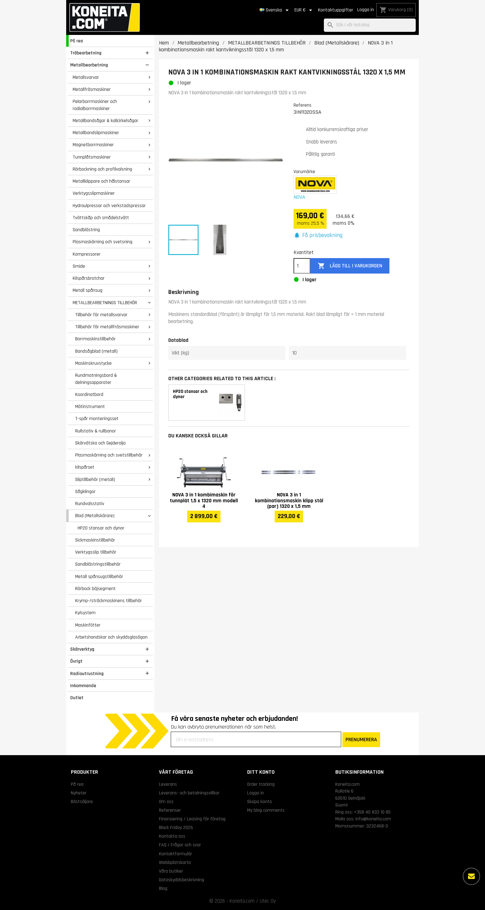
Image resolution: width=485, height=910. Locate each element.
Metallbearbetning (89, 65)
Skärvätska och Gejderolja (100, 443)
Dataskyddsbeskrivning (181, 880)
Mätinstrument (90, 406)
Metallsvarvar (86, 77)
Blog (163, 888)
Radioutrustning (87, 673)
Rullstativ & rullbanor (95, 431)
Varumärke (304, 171)
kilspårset (84, 467)
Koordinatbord (89, 394)
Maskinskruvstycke (93, 363)
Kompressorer (87, 254)
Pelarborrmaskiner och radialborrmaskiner (95, 105)
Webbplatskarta (175, 862)
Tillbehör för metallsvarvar (101, 315)
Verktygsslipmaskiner (94, 193)
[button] (318, 235)
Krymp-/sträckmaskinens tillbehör (108, 600)
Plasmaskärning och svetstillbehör (109, 455)
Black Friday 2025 (176, 827)
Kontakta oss (172, 836)
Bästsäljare (82, 801)
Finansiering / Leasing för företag (192, 819)
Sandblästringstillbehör (98, 564)
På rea (76, 41)
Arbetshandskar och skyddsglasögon (111, 637)
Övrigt (76, 661)
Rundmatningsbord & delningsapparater (96, 378)
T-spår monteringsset (96, 418)
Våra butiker (171, 871)
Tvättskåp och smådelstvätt (101, 218)
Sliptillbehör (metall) (95, 479)
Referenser (170, 810)
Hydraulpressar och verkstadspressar (109, 205)
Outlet (77, 698)
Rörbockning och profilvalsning (102, 169)
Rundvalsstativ (89, 503)
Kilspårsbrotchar (89, 278)
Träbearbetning (85, 53)
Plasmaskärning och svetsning (102, 242)
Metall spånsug (87, 290)
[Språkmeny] (275, 10)
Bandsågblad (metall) (96, 351)
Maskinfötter (88, 625)
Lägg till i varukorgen (350, 266)
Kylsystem (85, 613)
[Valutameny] (304, 10)
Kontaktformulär (175, 854)
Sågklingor (85, 491)
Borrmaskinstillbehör (95, 339)
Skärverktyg (82, 649)
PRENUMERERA (361, 739)
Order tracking (261, 784)
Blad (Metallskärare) (94, 515)
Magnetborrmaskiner (93, 145)
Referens (302, 105)
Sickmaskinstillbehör (95, 540)
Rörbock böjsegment (95, 588)
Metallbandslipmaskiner (96, 133)
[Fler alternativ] (471, 876)
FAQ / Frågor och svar (180, 845)
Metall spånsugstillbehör (99, 576)
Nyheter (79, 793)
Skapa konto (259, 801)
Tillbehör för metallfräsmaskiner (107, 327)
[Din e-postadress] (256, 739)
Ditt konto (261, 772)
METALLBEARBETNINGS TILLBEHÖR (105, 303)
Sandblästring (86, 230)
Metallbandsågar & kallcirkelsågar (105, 120)
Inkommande (83, 686)
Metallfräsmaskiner (92, 89)
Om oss (166, 801)
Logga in (365, 9)
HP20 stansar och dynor (101, 528)
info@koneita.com (373, 819)
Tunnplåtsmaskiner (92, 157)
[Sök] (370, 25)
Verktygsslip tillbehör (95, 552)
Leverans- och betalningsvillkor (189, 793)
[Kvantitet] (302, 266)
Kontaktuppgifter (335, 10)
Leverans (168, 784)
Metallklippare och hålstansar (101, 181)
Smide (79, 266)
